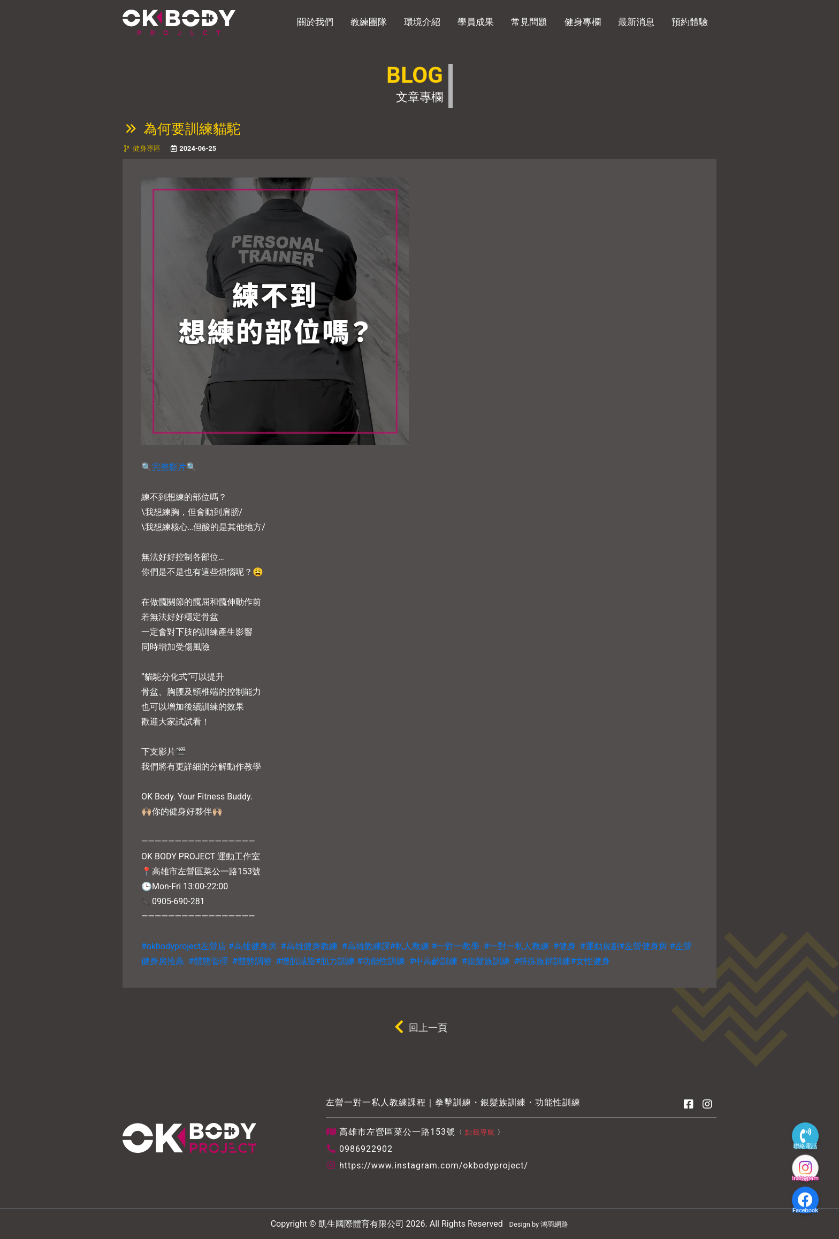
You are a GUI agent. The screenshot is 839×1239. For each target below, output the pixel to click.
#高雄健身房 (252, 946)
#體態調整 (252, 961)
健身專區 (147, 148)
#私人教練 (410, 946)
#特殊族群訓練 (542, 961)
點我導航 (480, 1132)
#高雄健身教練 (309, 946)
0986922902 (366, 1149)
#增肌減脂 (296, 961)
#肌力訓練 (335, 961)
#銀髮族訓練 (486, 961)
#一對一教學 (455, 946)
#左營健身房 (644, 946)
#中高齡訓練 (433, 961)
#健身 (564, 946)
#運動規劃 (600, 946)
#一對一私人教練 (516, 946)
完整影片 (169, 467)
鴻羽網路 (554, 1224)
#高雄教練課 (366, 946)
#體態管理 (208, 961)
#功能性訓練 (381, 961)
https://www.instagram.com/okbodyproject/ (433, 1165)
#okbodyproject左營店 (183, 946)
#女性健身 (590, 961)
